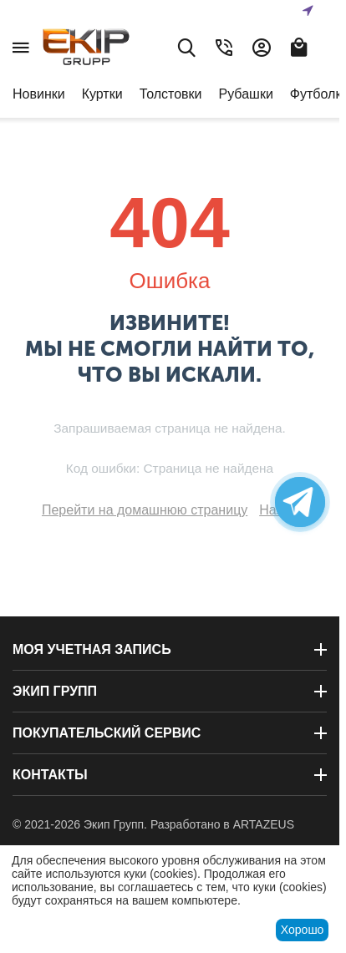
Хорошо (302, 929)
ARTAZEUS (263, 824)
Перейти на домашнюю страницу (144, 510)
